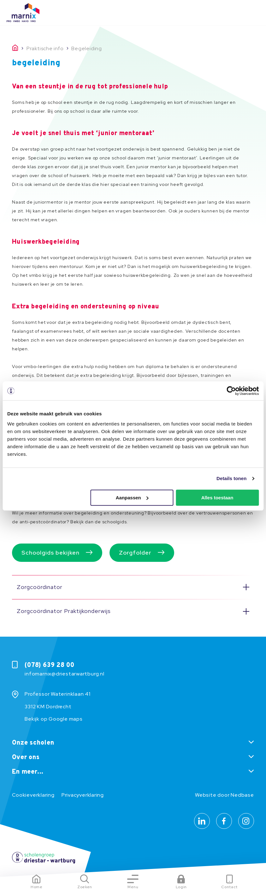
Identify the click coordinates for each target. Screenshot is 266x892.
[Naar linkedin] (202, 821)
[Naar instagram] (246, 821)
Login (181, 886)
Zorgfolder (135, 552)
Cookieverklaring (33, 795)
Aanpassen (132, 497)
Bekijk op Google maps (53, 719)
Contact (229, 886)
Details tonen (231, 478)
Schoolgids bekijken (50, 552)
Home (37, 886)
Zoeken (84, 886)
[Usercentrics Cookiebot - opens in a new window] (231, 390)
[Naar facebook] (224, 821)
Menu (133, 886)
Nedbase (242, 795)
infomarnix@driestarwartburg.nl (64, 674)
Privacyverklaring (83, 795)
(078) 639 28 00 (49, 665)
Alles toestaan (217, 497)
